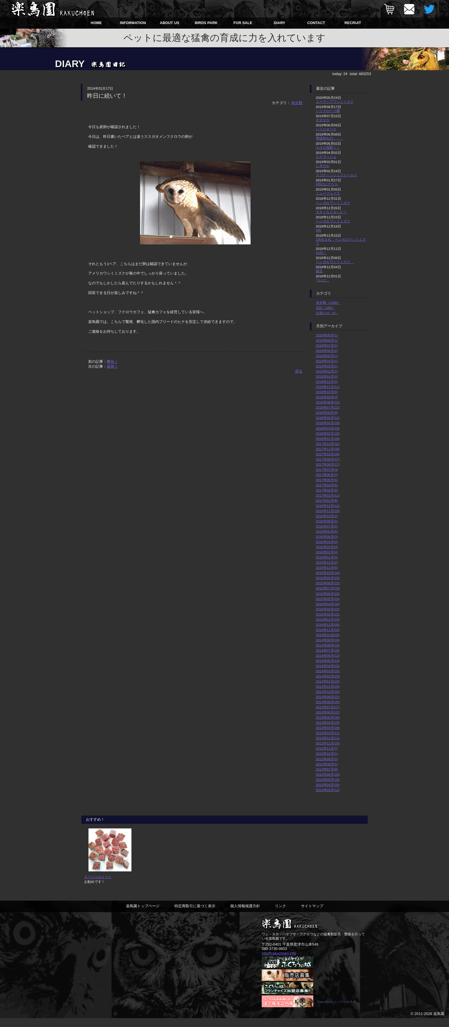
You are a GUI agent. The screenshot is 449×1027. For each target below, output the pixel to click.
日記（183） (325, 307)
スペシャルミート (98, 885)
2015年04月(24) (328, 604)
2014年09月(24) (328, 640)
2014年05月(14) (328, 661)
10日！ (321, 252)
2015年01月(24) (328, 619)
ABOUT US (169, 23)
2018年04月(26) (328, 423)
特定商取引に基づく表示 (194, 914)
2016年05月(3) (327, 536)
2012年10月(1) (327, 753)
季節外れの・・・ (329, 138)
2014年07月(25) (328, 650)
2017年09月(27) (328, 459)
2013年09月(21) (328, 697)
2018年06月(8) (327, 412)
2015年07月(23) (328, 588)
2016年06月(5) (327, 531)
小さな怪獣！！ (328, 147)
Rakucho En (325, 1010)
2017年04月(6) (327, 485)
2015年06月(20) (328, 593)
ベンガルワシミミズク (333, 203)
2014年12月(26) (328, 624)
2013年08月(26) (328, 702)
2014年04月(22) (328, 666)
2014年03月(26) (328, 671)
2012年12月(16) (328, 743)
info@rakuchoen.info (279, 961)
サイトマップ (312, 914)
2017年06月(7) (327, 475)
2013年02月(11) (328, 733)
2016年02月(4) (327, 552)
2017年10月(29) (328, 454)
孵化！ (112, 361)
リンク (280, 914)
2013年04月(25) (328, 722)
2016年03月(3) (327, 547)
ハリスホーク (326, 129)
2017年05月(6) (327, 480)
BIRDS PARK (206, 23)
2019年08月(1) (327, 340)
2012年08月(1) (327, 764)
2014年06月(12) (328, 655)
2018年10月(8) (327, 392)
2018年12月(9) (327, 381)
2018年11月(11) (328, 387)
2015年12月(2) (327, 562)
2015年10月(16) (328, 573)
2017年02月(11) (328, 495)
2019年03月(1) (327, 366)
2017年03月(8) (327, 490)
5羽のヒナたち (327, 184)
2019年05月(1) (327, 356)
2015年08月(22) (328, 583)
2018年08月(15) (328, 402)
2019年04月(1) (327, 361)
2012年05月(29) (328, 779)
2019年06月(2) (327, 350)
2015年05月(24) (328, 599)
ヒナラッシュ (326, 156)
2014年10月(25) (328, 635)
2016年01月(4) (327, 557)
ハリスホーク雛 (328, 111)
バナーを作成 (346, 1010)
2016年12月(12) (328, 505)
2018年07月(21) (328, 407)
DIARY (279, 23)
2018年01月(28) (328, 438)
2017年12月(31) (328, 444)
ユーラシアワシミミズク (335, 101)
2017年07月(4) (327, 469)
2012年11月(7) (327, 748)
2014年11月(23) (328, 630)
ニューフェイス (328, 193)
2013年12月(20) (328, 686)
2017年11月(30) (328, 449)
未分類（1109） (328, 302)
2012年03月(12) (328, 790)
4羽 (318, 230)
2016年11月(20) (328, 511)
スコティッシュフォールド (336, 175)
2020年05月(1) (327, 335)
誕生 (319, 271)
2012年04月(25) (328, 785)
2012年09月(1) (327, 759)
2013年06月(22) (328, 712)
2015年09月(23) (328, 578)
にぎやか (323, 166)
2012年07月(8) (327, 769)
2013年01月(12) (328, 738)
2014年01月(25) (328, 681)
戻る (298, 371)
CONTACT (316, 23)
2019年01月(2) (327, 376)
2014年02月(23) (328, 676)
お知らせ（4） (327, 313)
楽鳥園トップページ (142, 914)
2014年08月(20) (328, 645)
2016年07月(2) (327, 526)
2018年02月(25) (328, 433)
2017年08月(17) (328, 464)
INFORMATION (133, 23)
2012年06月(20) (328, 774)
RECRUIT (352, 23)
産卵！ (112, 366)
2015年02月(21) (328, 614)
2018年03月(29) (328, 428)
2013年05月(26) (328, 717)
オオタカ (323, 120)
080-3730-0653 (274, 957)
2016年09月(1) (327, 521)
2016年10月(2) (327, 516)
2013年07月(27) (328, 707)
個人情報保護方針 (245, 914)
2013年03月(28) (328, 728)
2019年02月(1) (327, 371)
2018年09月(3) (327, 397)
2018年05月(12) (328, 418)
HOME (96, 23)
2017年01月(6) (327, 500)
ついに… (323, 280)
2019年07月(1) (327, 345)
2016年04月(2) (327, 542)
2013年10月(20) (328, 691)
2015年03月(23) (328, 609)
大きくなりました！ (331, 212)
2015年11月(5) (327, 567)
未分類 (296, 103)
